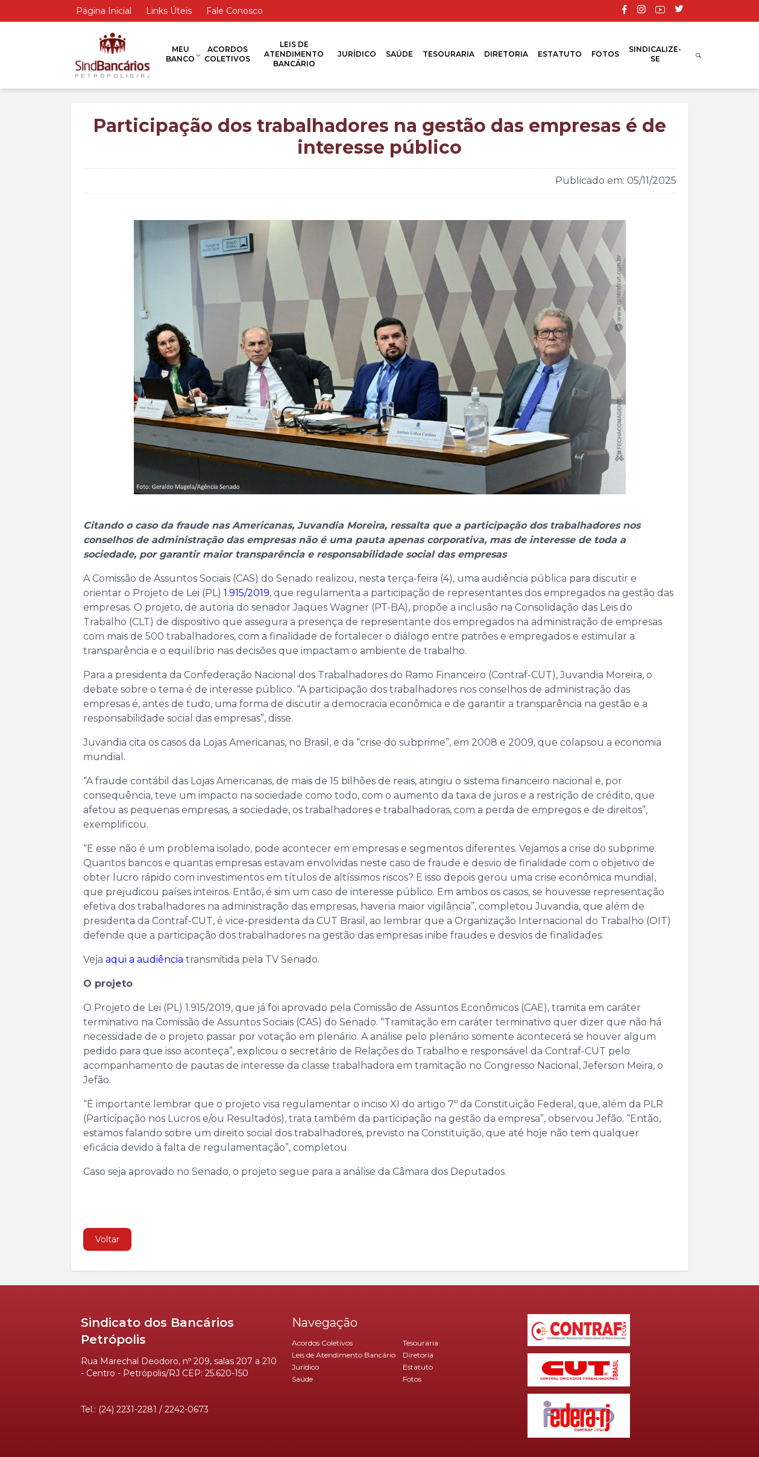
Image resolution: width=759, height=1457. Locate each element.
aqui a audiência (144, 959)
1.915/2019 (245, 593)
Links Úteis (169, 10)
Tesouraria (448, 53)
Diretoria (506, 53)
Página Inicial (103, 10)
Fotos (605, 53)
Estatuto (560, 53)
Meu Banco (180, 54)
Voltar (107, 1239)
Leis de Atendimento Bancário (294, 54)
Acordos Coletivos (227, 54)
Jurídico (357, 53)
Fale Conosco (234, 10)
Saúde (399, 53)
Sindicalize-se (655, 54)
